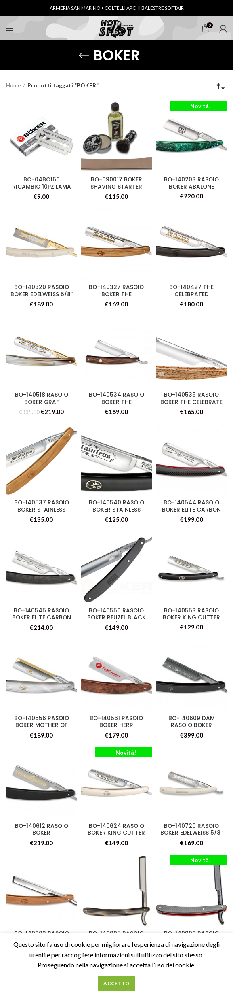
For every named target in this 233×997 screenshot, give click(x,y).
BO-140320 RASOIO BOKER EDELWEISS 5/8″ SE (41, 295)
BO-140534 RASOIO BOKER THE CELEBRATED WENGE (116, 402)
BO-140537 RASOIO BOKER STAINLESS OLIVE (41, 510)
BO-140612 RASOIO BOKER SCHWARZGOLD (41, 833)
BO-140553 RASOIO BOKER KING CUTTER (191, 614)
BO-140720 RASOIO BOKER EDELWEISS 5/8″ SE (191, 833)
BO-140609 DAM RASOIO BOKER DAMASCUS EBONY (192, 726)
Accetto (116, 983)
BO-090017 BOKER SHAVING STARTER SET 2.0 (116, 187)
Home (13, 85)
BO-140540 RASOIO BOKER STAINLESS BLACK (116, 510)
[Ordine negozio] (221, 86)
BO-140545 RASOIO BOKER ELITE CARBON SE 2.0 (41, 618)
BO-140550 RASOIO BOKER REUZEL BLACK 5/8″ (116, 618)
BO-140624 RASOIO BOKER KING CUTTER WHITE (116, 833)
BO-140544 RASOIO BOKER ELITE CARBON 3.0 (191, 510)
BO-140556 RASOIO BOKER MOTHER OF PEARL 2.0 (41, 726)
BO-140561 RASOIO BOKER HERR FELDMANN (116, 726)
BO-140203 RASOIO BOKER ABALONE (192, 183)
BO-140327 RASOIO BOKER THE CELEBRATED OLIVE (116, 295)
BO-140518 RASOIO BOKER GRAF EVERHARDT (41, 402)
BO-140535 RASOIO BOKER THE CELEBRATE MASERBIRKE (191, 402)
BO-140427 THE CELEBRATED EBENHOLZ (191, 295)
